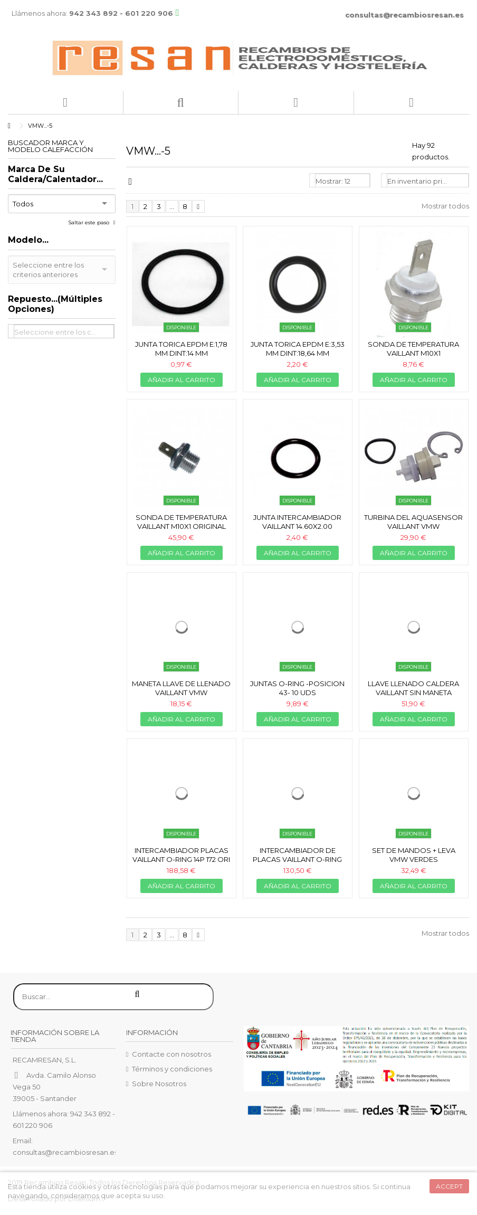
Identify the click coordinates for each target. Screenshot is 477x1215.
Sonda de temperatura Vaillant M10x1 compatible (413, 353)
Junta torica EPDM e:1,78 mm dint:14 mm (181, 348)
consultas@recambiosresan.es (404, 15)
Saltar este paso (89, 222)
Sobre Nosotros (159, 1083)
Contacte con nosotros (171, 1054)
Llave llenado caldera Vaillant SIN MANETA (413, 688)
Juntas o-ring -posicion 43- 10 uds (297, 688)
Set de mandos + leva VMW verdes (413, 854)
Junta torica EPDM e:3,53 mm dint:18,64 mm (298, 348)
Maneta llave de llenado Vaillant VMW (181, 688)
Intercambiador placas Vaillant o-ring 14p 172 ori (181, 854)
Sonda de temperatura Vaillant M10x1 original (181, 521)
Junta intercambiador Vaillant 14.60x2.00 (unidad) (297, 526)
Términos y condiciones (172, 1069)
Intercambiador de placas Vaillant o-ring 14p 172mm (297, 859)
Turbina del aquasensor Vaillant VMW (413, 521)
